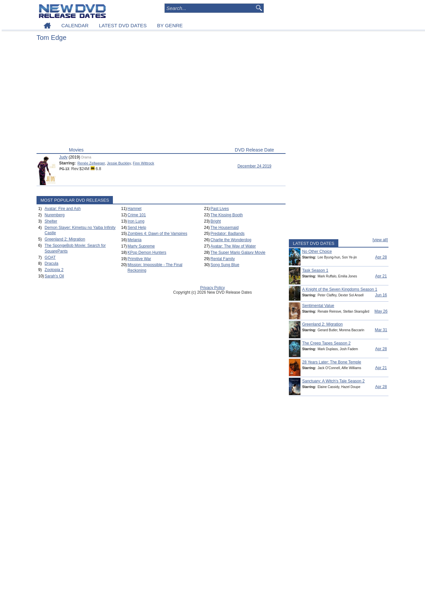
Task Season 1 (315, 270)
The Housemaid (225, 227)
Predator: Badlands (228, 233)
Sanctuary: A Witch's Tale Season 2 (333, 381)
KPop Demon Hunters (147, 252)
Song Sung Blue (225, 264)
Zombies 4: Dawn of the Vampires (157, 233)
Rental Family (223, 258)
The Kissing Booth (227, 215)
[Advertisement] (161, 95)
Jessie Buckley (119, 163)
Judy (63, 157)
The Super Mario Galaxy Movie (238, 252)
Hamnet (134, 208)
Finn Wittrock (143, 163)
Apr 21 (381, 276)
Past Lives (220, 208)
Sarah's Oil (54, 276)
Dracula (51, 263)
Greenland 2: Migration (64, 239)
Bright (216, 221)
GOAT (49, 257)
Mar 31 (381, 330)
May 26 (381, 311)
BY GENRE (170, 25)
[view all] (380, 240)
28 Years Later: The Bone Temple (331, 362)
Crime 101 (137, 215)
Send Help (137, 227)
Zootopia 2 (53, 269)
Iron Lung (136, 221)
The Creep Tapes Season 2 (326, 343)
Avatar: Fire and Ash (62, 208)
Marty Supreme (141, 246)
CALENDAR (75, 25)
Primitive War (139, 258)
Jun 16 (381, 295)
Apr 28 (381, 257)
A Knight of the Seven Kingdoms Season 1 (339, 289)
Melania (134, 240)
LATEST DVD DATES (123, 25)
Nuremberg (54, 215)
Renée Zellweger (91, 163)
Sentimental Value (318, 305)
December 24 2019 (254, 166)
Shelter (50, 221)
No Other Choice (317, 251)
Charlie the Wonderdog (231, 240)
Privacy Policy (212, 287)
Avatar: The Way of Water (233, 246)
